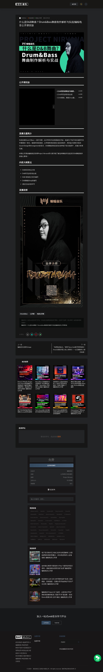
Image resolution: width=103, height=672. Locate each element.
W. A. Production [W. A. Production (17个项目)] (51, 533)
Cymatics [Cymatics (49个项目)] (50, 511)
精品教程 (31, 18)
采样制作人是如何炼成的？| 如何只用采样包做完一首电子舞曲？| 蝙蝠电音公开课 (60, 384)
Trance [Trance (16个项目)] (60, 530)
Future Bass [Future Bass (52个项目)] (34, 517)
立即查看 (46, 622)
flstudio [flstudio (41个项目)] (59, 514)
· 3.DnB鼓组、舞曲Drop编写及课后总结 (66, 98)
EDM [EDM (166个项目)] (41, 514)
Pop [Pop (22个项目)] (50, 523)
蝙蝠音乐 (23, 325)
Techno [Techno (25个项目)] (53, 530)
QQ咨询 (51, 489)
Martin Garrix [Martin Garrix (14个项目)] (35, 523)
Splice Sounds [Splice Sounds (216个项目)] (60, 526)
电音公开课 (40, 314)
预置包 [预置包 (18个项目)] (54, 539)
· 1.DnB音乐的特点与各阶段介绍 (65, 91)
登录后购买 (51, 465)
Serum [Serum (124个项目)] (33, 526)
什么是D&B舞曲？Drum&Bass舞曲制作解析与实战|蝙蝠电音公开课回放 (47, 325)
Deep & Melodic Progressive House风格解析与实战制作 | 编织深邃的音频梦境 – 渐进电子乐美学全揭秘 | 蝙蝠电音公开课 (25, 386)
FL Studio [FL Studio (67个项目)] (67, 514)
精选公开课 (38, 18)
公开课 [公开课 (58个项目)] (60, 533)
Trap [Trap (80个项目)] (67, 530)
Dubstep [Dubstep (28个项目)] (33, 514)
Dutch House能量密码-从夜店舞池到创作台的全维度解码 (60, 411)
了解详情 (56, 622)
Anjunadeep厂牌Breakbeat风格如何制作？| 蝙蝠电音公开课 (78, 411)
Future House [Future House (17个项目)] (44, 517)
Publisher (23, 18)
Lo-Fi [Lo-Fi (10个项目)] (64, 520)
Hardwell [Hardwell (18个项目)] (54, 517)
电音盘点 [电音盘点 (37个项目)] (43, 536)
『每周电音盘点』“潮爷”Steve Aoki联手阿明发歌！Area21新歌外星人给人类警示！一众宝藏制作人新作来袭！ (69, 349)
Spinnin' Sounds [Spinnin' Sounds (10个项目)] (42, 526)
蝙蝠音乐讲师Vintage (24, 347)
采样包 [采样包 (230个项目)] (47, 539)
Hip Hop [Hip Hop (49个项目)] (62, 517)
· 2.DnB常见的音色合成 (64, 94)
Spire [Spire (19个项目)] (52, 526)
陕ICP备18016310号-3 (69, 669)
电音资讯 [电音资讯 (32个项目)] (51, 536)
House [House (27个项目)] (40, 520)
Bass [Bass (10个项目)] (42, 511)
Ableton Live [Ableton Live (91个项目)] (34, 511)
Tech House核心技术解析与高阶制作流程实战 (42, 411)
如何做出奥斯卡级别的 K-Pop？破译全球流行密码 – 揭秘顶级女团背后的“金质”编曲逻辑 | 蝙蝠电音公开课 (57, 568)
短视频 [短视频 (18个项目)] (33, 539)
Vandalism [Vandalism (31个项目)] (34, 533)
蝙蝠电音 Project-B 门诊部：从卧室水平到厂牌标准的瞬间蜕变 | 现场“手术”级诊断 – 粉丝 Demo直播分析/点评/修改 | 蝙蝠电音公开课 (57, 594)
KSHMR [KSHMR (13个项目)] (57, 520)
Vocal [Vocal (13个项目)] (41, 533)
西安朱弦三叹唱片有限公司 (41, 669)
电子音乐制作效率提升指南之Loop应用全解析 (25, 411)
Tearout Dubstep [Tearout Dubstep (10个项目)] (43, 530)
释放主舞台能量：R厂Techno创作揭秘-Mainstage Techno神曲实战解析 (78, 384)
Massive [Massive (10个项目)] (44, 523)
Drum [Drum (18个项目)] (67, 511)
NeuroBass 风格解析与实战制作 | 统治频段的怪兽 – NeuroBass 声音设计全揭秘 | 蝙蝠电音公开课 (42, 385)
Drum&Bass (24, 314)
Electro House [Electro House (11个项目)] (50, 514)
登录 (59, 437)
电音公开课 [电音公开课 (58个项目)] (34, 536)
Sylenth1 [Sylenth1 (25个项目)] (33, 530)
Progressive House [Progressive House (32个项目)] (60, 523)
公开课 (32, 314)
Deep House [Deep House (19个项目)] (59, 511)
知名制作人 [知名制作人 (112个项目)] (60, 536)
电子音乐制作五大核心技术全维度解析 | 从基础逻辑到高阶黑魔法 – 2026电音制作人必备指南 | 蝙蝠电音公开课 (57, 555)
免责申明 (37, 641)
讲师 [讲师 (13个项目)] (40, 539)
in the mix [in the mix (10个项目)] (48, 520)
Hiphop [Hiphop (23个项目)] (33, 520)
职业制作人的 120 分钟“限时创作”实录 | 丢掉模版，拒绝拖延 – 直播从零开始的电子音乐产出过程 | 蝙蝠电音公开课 (57, 581)
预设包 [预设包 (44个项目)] (62, 539)
